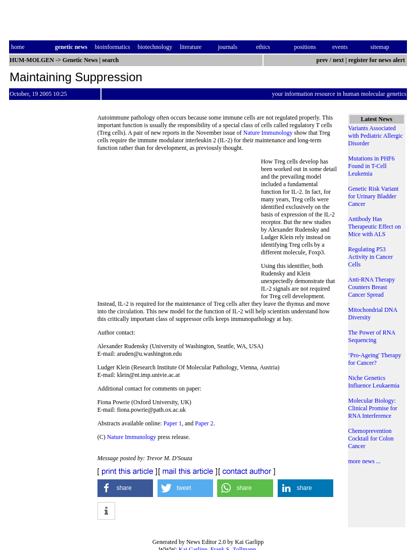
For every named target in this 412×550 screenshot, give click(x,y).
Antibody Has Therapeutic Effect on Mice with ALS (374, 226)
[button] (125, 488)
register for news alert (377, 60)
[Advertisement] (179, 227)
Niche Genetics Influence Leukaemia (374, 381)
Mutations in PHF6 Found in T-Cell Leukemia (371, 166)
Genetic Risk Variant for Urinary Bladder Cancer (373, 196)
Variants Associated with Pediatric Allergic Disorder (375, 136)
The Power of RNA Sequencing (371, 336)
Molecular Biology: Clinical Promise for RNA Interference (372, 408)
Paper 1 (173, 423)
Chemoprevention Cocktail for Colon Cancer (371, 438)
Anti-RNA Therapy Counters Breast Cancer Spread (371, 287)
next (338, 60)
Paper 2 (204, 423)
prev (322, 60)
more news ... (364, 461)
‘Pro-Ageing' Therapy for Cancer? (374, 359)
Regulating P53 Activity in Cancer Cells (370, 257)
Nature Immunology (268, 132)
